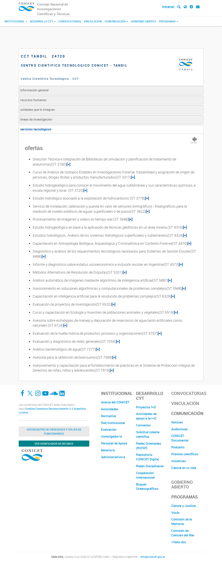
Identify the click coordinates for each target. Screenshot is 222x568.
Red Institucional (113, 423)
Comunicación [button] (116, 21)
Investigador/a (111, 436)
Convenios (143, 425)
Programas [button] (168, 21)
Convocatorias (69, 21)
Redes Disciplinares (150, 466)
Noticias (177, 422)
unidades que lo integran (37, 109)
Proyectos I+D (146, 407)
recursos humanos (33, 100)
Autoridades (109, 409)
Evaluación (108, 429)
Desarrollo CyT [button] (43, 21)
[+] (68, 164)
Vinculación (93, 21)
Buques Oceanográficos (147, 486)
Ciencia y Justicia (183, 506)
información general (34, 90)
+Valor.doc (178, 542)
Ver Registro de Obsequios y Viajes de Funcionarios (54, 431)
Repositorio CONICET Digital (147, 457)
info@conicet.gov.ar (152, 557)
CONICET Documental (179, 438)
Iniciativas (178, 461)
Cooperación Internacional (145, 475)
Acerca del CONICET (115, 402)
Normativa (108, 416)
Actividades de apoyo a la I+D (146, 416)
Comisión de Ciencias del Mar (182, 533)
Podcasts (177, 447)
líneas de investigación (36, 119)
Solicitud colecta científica (147, 434)
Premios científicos (184, 454)
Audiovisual (179, 429)
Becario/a (108, 450)
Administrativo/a (113, 457)
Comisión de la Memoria (181, 521)
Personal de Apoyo (114, 443)
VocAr (175, 512)
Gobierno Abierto (143, 21)
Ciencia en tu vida (183, 468)
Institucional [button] (15, 21)
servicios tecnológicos (35, 129)
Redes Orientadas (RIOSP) (148, 445)
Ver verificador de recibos (53, 443)
